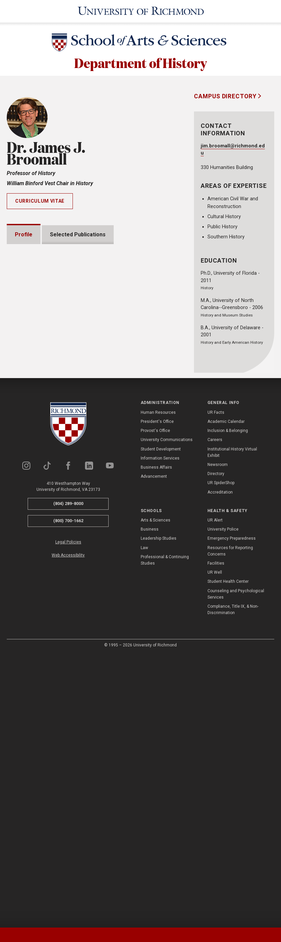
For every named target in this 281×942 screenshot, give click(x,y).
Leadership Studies (158, 811)
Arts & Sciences (155, 792)
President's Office (157, 694)
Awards (32, 540)
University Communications (167, 712)
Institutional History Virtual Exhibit (232, 724)
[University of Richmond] (140, 11)
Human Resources (158, 684)
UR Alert (215, 792)
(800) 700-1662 (68, 793)
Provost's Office (155, 703)
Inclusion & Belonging (227, 703)
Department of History (140, 62)
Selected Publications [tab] (78, 234)
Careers (214, 712)
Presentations (41, 559)
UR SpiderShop (220, 755)
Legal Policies (68, 814)
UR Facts (215, 684)
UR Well (214, 844)
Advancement (154, 748)
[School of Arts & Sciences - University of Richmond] (141, 43)
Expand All (149, 505)
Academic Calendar (226, 694)
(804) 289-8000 (68, 776)
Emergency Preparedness (231, 811)
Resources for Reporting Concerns (230, 823)
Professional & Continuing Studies (165, 832)
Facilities (215, 835)
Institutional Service (48, 598)
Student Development (161, 721)
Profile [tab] (23, 234)
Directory (215, 746)
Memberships (40, 578)
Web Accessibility (68, 827)
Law (144, 820)
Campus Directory (226, 96)
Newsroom (217, 737)
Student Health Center (228, 853)
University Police (222, 801)
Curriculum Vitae (39, 201)
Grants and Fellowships (52, 521)
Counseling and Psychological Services (235, 866)
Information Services (160, 730)
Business (150, 801)
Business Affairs (156, 739)
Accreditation (220, 764)
